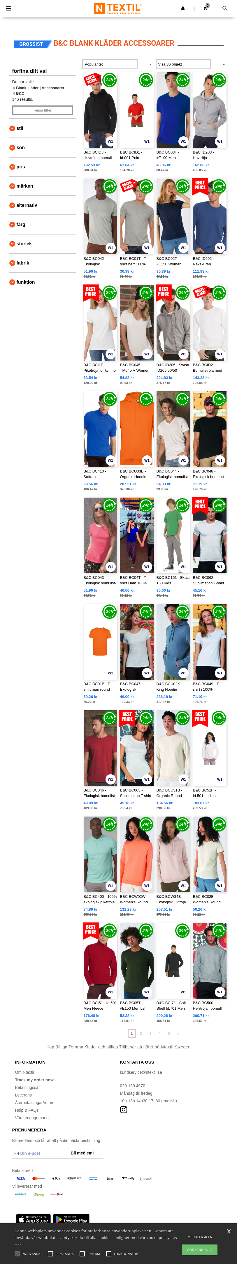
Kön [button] (21, 147)
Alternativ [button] (27, 205)
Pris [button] (21, 166)
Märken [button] (25, 186)
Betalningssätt (28, 1087)
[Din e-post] (39, 1153)
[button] (183, 8)
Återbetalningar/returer (35, 1102)
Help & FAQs (27, 1110)
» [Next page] (178, 1034)
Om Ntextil (24, 1072)
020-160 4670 (132, 1085)
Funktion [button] (26, 282)
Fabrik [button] (23, 262)
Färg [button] (21, 224)
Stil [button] (20, 128)
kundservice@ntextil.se (141, 1072)
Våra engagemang (32, 1117)
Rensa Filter (42, 110)
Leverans (23, 1095)
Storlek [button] (24, 243)
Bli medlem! (82, 1153)
